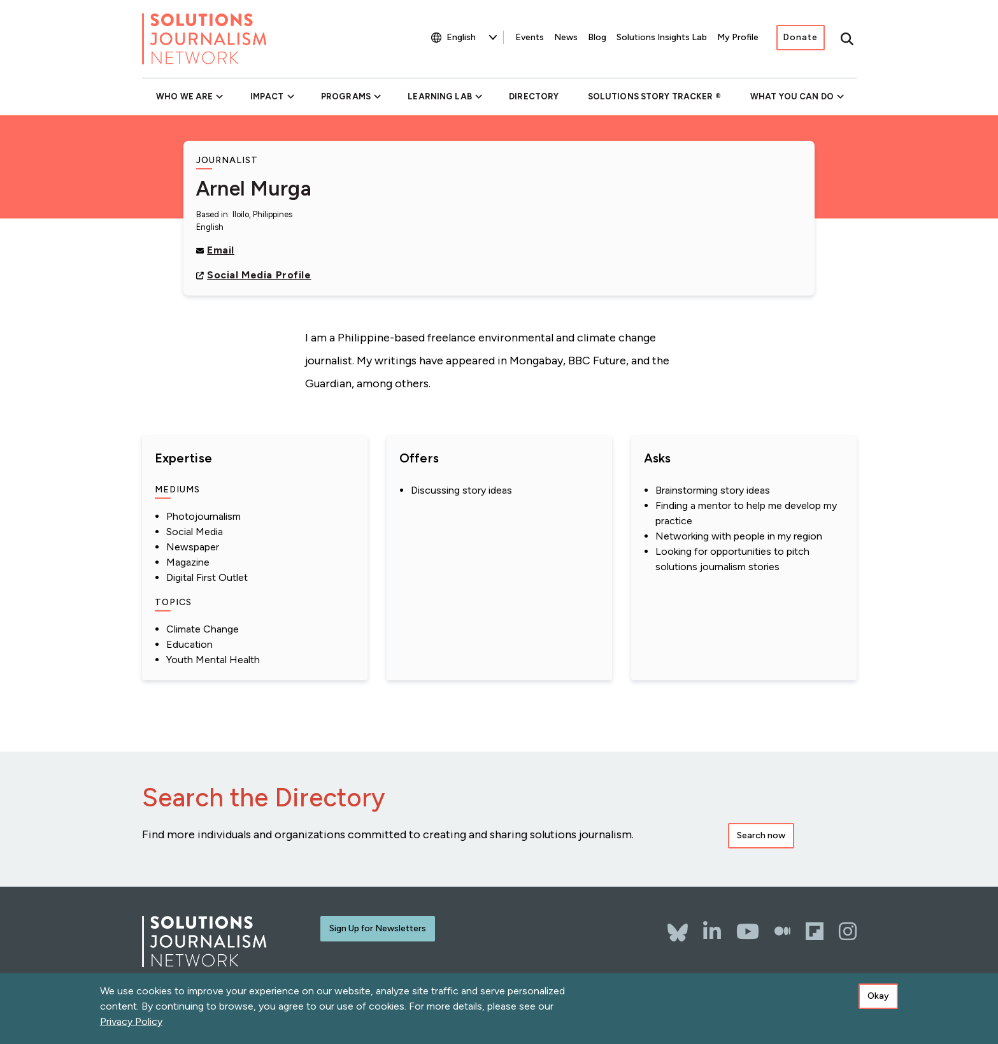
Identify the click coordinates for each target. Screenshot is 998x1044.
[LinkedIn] (712, 931)
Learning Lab (439, 96)
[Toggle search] (847, 38)
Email (220, 250)
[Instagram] (848, 931)
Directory (534, 96)
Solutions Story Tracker (650, 96)
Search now (761, 835)
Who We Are (184, 96)
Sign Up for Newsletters (377, 928)
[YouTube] (747, 931)
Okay (878, 995)
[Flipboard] (814, 931)
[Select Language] (471, 37)
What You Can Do (792, 96)
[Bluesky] (677, 926)
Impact (267, 96)
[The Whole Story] (782, 931)
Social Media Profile (259, 275)
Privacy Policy (131, 1021)
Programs (346, 96)
